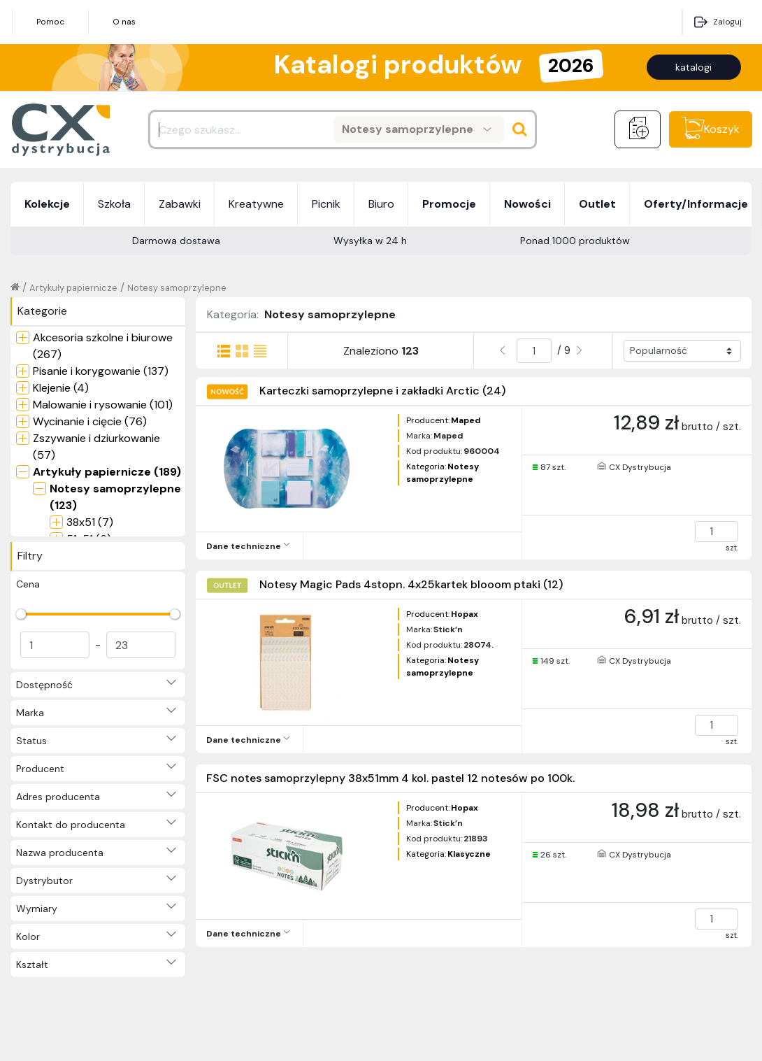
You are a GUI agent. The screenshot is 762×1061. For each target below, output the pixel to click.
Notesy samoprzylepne (177, 288)
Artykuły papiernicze (73, 288)
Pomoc (50, 22)
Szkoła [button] (114, 204)
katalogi (693, 67)
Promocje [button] (449, 204)
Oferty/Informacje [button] (696, 204)
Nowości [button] (527, 204)
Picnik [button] (326, 204)
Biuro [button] (381, 204)
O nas (124, 22)
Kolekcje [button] (47, 204)
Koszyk (722, 129)
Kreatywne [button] (256, 204)
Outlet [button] (597, 204)
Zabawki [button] (180, 204)
